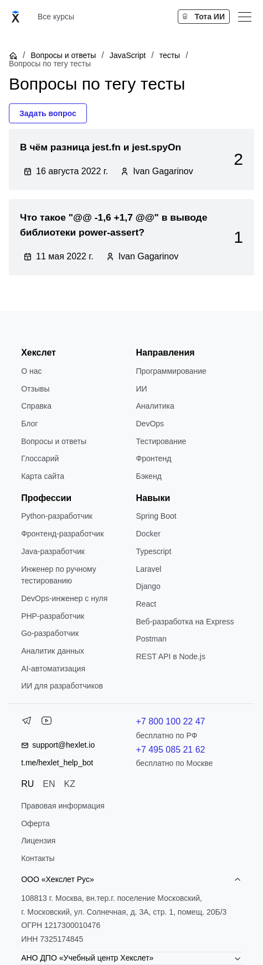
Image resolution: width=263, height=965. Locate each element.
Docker (148, 533)
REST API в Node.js (170, 656)
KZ (69, 784)
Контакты (37, 858)
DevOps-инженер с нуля (64, 598)
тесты (170, 55)
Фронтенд (154, 458)
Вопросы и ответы (63, 55)
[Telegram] (26, 723)
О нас (31, 371)
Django (148, 586)
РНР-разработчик (52, 616)
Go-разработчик (50, 633)
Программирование (171, 371)
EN (49, 784)
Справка (36, 405)
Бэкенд (149, 476)
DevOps (150, 423)
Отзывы (35, 388)
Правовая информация (63, 805)
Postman (151, 638)
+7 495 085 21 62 (170, 749)
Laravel (149, 569)
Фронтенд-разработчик (62, 533)
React (146, 603)
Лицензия (38, 840)
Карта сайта (42, 476)
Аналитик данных (52, 650)
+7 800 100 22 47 (170, 721)
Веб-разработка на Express (185, 621)
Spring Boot (156, 516)
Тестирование (161, 441)
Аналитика (155, 405)
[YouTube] (46, 723)
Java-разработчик (53, 551)
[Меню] (244, 16)
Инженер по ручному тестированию (58, 575)
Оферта (35, 823)
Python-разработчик (56, 516)
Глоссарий (40, 458)
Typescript (154, 551)
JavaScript (128, 55)
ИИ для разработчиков (62, 685)
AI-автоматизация (53, 668)
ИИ (141, 388)
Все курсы (56, 16)
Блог (29, 423)
